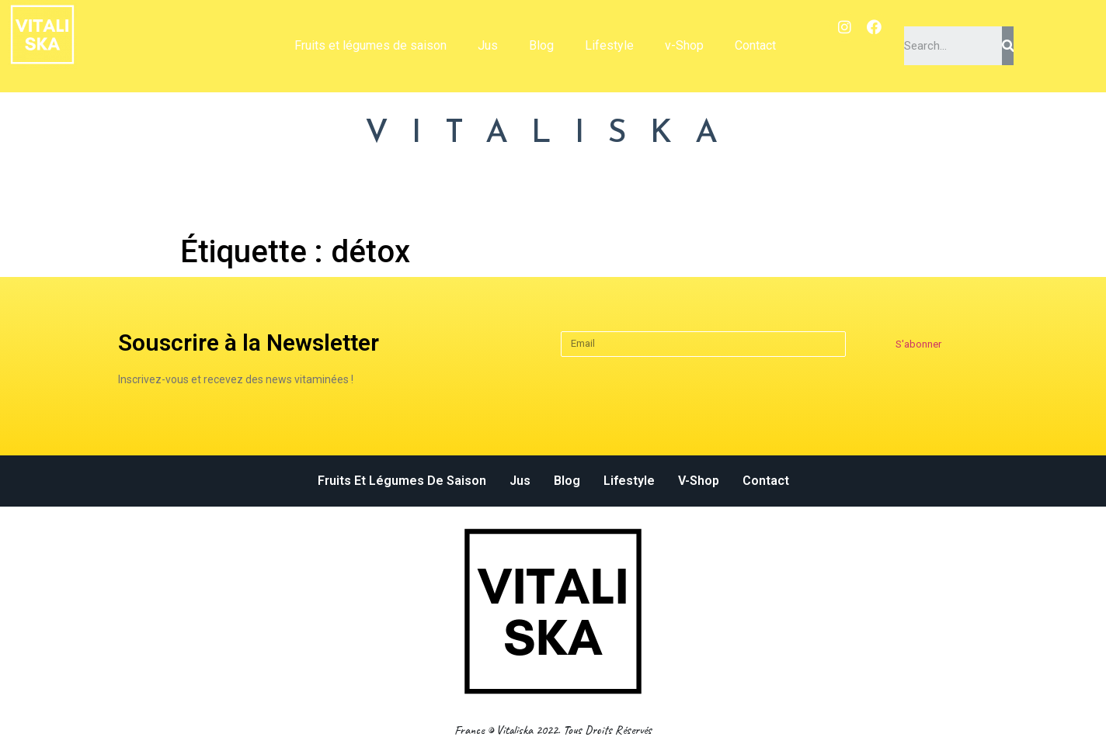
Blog (541, 45)
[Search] (1007, 45)
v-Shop (684, 45)
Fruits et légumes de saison (370, 45)
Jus (488, 45)
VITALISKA (553, 134)
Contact (755, 45)
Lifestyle (609, 45)
